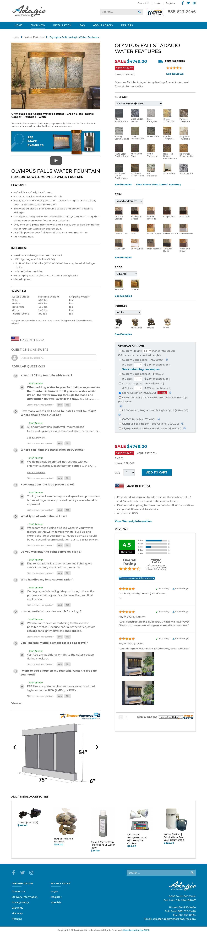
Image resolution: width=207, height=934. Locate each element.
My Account (61, 883)
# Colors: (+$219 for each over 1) (146, 364)
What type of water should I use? (44, 516)
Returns (17, 918)
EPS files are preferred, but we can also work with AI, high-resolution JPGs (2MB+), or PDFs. (61, 688)
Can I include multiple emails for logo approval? (54, 642)
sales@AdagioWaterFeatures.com (174, 918)
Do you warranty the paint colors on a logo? (51, 551)
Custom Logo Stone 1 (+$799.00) (141, 359)
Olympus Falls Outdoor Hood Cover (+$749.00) (150, 428)
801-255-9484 (187, 907)
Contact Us (143, 3)
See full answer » (89, 399)
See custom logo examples (141, 369)
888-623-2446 (182, 11)
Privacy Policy (20, 902)
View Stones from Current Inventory (158, 184)
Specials (56, 902)
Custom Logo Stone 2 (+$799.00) (141, 373)
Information (22, 883)
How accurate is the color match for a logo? (51, 611)
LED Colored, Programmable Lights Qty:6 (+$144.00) (153, 410)
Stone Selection (143, 392)
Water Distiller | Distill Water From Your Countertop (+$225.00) (152, 399)
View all (16, 703)
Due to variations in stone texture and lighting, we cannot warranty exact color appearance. (59, 565)
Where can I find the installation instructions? (53, 449)
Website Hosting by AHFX (136, 930)
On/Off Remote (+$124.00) (137, 419)
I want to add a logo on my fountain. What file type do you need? (59, 672)
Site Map (17, 913)
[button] (60, 405)
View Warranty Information (133, 521)
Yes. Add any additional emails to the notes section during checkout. (60, 656)
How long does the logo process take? (47, 484)
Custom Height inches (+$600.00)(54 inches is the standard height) (146, 353)
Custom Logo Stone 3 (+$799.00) (141, 383)
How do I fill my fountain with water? (46, 375)
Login (158, 3)
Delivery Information (25, 896)
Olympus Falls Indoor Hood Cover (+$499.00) (149, 423)
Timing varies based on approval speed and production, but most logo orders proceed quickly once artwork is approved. (63, 500)
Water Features (34, 37)
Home (15, 37)
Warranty (17, 907)
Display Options (147, 716)
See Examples (123, 184)
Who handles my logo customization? (47, 579)
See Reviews (175, 73)
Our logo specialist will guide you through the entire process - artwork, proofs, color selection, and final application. (60, 595)
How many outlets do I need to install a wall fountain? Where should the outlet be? (58, 413)
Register (170, 3)
